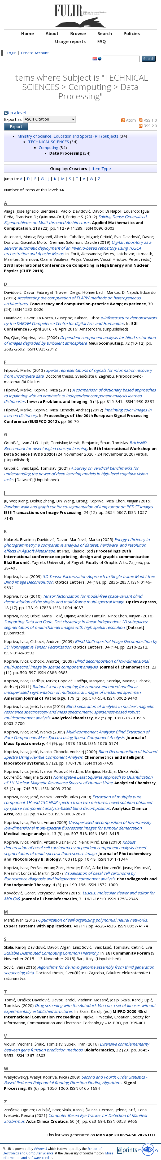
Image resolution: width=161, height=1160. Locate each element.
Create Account (35, 52)
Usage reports (70, 41)
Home (27, 33)
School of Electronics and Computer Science (52, 1150)
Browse (78, 33)
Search (105, 33)
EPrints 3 (40, 1148)
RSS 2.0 (150, 125)
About (52, 33)
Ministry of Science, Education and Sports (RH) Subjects (68, 136)
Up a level (17, 112)
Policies (132, 33)
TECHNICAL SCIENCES (48, 141)
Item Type (101, 168)
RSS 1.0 (150, 120)
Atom (131, 120)
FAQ (101, 41)
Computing (48, 147)
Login (11, 52)
